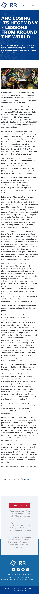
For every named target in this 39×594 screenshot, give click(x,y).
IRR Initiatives (22, 580)
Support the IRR (19, 505)
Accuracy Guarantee (24, 577)
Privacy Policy (27, 574)
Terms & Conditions (13, 574)
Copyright (32, 580)
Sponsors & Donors (8, 580)
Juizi (24, 590)
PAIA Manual (10, 577)
